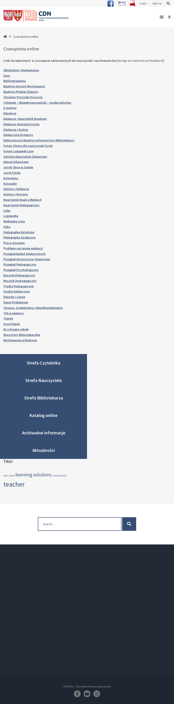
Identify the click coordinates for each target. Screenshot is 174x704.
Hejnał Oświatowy (16, 162)
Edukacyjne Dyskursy (18, 135)
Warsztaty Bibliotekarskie (21, 335)
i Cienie (20, 297)
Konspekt (10, 184)
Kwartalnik (23, 157)
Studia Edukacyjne (16, 291)
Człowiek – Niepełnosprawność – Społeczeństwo (37, 103)
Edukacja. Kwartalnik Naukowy (25, 119)
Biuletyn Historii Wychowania (24, 86)
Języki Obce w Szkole (18, 167)
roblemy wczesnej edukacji (24, 248)
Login (143, 3)
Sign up (157, 3)
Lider (6, 211)
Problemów (20, 302)
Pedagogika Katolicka (18, 232)
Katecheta (10, 178)
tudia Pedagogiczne (19, 286)
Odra (6, 227)
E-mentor (10, 108)
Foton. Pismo (13, 146)
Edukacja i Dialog (15, 130)
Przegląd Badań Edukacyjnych (24, 254)
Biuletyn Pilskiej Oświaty (20, 92)
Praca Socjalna (14, 243)
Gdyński (9, 157)
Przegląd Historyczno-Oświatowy (26, 259)
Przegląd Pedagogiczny (19, 264)
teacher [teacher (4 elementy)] (14, 484)
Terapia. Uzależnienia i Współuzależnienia (33, 308)
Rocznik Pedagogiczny (19, 275)
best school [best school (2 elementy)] (9, 475)
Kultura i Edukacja (16, 189)
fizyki (49, 146)
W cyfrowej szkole (16, 329)
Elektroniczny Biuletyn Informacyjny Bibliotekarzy (38, 140)
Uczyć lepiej (11, 324)
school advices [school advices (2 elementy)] (59, 475)
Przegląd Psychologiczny (21, 270)
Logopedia (10, 216)
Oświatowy (39, 157)
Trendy (8, 318)
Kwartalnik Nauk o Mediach (22, 200)
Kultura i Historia (15, 194)
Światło (9, 297)
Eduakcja (9, 113)
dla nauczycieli (34, 146)
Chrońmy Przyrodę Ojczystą (22, 97)
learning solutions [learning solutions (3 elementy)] (33, 475)
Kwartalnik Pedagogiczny (21, 205)
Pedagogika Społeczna (19, 237)
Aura (6, 76)
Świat (7, 302)
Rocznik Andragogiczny (19, 281)
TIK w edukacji (13, 313)
